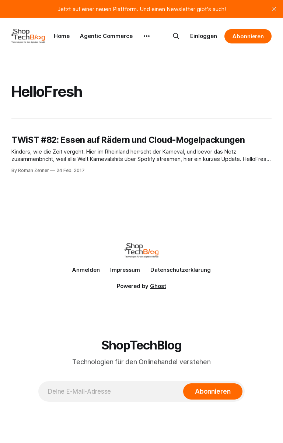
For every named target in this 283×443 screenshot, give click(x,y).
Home (62, 35)
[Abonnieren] (212, 391)
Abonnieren (248, 36)
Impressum (125, 269)
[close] (274, 9)
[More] (147, 36)
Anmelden (86, 269)
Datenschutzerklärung (180, 269)
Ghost (158, 285)
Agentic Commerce (106, 35)
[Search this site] (176, 36)
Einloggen (203, 35)
